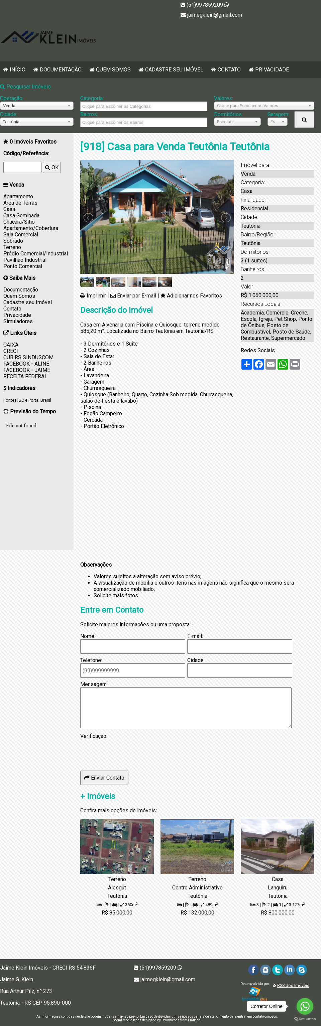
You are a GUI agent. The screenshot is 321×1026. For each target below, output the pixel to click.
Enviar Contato (104, 778)
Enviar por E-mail (136, 295)
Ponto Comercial (22, 266)
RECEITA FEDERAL (25, 376)
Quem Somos (113, 69)
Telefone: (91, 660)
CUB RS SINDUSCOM (28, 357)
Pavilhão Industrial (24, 260)
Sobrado (13, 241)
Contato (229, 69)
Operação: (11, 98)
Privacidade (272, 69)
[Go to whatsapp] (305, 1006)
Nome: (87, 636)
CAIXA (10, 345)
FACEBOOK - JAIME (26, 370)
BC (21, 400)
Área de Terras (20, 203)
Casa (9, 209)
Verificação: (93, 736)
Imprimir (96, 295)
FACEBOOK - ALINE (26, 364)
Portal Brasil (39, 400)
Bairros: (89, 114)
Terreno (12, 247)
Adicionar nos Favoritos (194, 295)
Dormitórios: (228, 114)
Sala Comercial (20, 234)
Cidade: (8, 114)
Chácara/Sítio (19, 222)
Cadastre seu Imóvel (174, 69)
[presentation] (131, 752)
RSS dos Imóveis (293, 985)
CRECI (10, 351)
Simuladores (18, 321)
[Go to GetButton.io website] (305, 1019)
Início (17, 69)
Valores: (223, 98)
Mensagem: (94, 684)
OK (52, 167)
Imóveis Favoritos (33, 142)
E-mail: (195, 636)
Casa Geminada (21, 215)
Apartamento (18, 196)
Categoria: (92, 98)
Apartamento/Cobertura (30, 228)
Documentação (61, 69)
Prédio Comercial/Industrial (35, 253)
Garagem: (278, 114)
